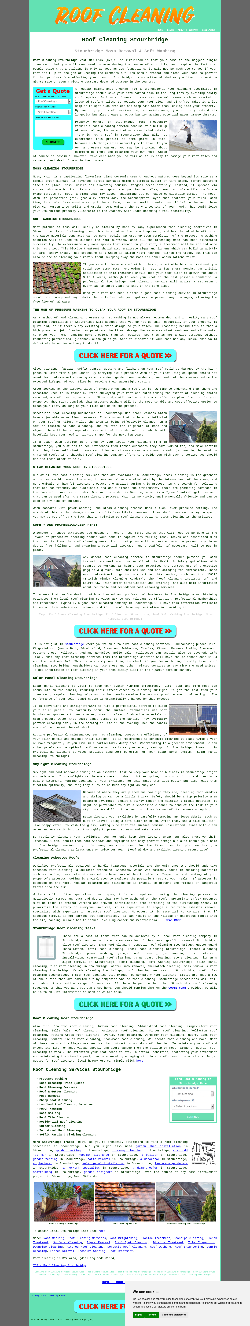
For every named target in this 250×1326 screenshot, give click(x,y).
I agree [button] (138, 1314)
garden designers (98, 1172)
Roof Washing (160, 1246)
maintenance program (111, 88)
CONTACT (193, 30)
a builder (149, 1155)
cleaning (69, 413)
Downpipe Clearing (188, 1238)
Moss (68, 185)
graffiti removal (180, 940)
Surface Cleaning (67, 1242)
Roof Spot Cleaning (131, 1242)
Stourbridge (74, 644)
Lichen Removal (62, 1251)
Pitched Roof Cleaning (84, 1246)
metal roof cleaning (105, 949)
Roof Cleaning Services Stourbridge (77, 1069)
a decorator (150, 1159)
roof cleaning (103, 126)
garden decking (68, 1150)
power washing (99, 953)
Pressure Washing (91, 1251)
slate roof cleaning (78, 944)
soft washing (159, 962)
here (139, 1060)
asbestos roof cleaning (52, 870)
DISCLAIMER (208, 30)
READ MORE (173, 920)
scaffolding (42, 1172)
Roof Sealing (54, 1238)
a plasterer (42, 1163)
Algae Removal (98, 1242)
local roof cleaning (145, 949)
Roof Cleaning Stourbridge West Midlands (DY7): (74, 60)
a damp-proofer (145, 1167)
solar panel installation (103, 1163)
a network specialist (81, 1167)
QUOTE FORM (177, 987)
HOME (160, 30)
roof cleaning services (146, 970)
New (63, 1295)
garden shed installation (158, 1146)
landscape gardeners (171, 1163)
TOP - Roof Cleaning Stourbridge (59, 1265)
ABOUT (181, 30)
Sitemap (35, 1295)
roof (194, 73)
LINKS (170, 30)
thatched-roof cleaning (89, 454)
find (45, 1026)
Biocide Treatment (155, 1238)
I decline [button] (152, 1314)
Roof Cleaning (50, 1295)
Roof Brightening (123, 1238)
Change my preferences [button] (174, 1314)
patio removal (99, 1159)
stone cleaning (186, 957)
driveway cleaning (127, 1150)
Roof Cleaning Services (87, 1238)
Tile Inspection (201, 1242)
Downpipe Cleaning (48, 1246)
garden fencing (45, 1159)
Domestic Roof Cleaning (126, 1246)
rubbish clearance (94, 1155)
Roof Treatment (121, 1251)
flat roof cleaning (66, 966)
